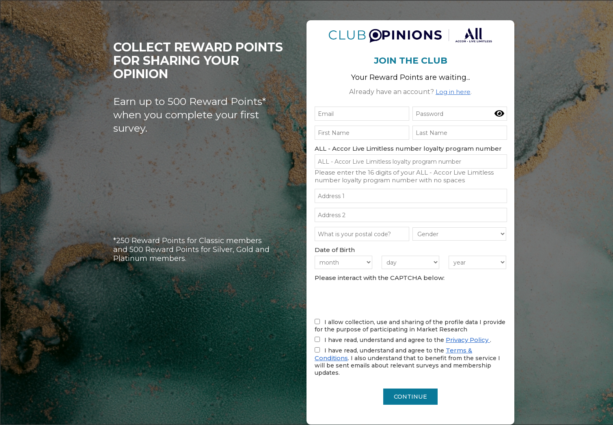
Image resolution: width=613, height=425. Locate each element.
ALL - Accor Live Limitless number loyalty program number (408, 148)
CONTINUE (410, 397)
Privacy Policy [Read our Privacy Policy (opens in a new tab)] (468, 340)
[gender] (459, 234)
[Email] (362, 114)
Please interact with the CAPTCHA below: (380, 278)
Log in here (453, 92)
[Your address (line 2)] (411, 215)
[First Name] (362, 133)
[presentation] (376, 299)
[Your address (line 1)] (411, 196)
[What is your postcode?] (362, 234)
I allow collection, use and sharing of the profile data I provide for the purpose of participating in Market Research (410, 325)
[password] (459, 114)
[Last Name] (459, 133)
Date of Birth (335, 250)
